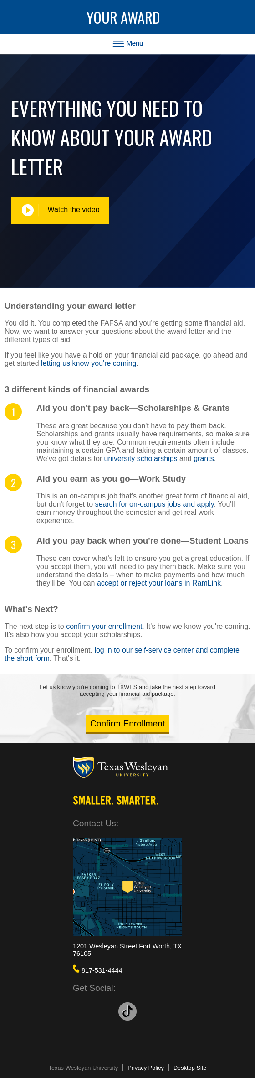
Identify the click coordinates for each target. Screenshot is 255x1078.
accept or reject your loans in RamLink (159, 583)
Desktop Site (190, 1067)
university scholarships (141, 458)
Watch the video (60, 210)
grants (204, 458)
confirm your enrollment (104, 626)
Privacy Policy (146, 1067)
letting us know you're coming (88, 363)
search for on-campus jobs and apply (154, 504)
